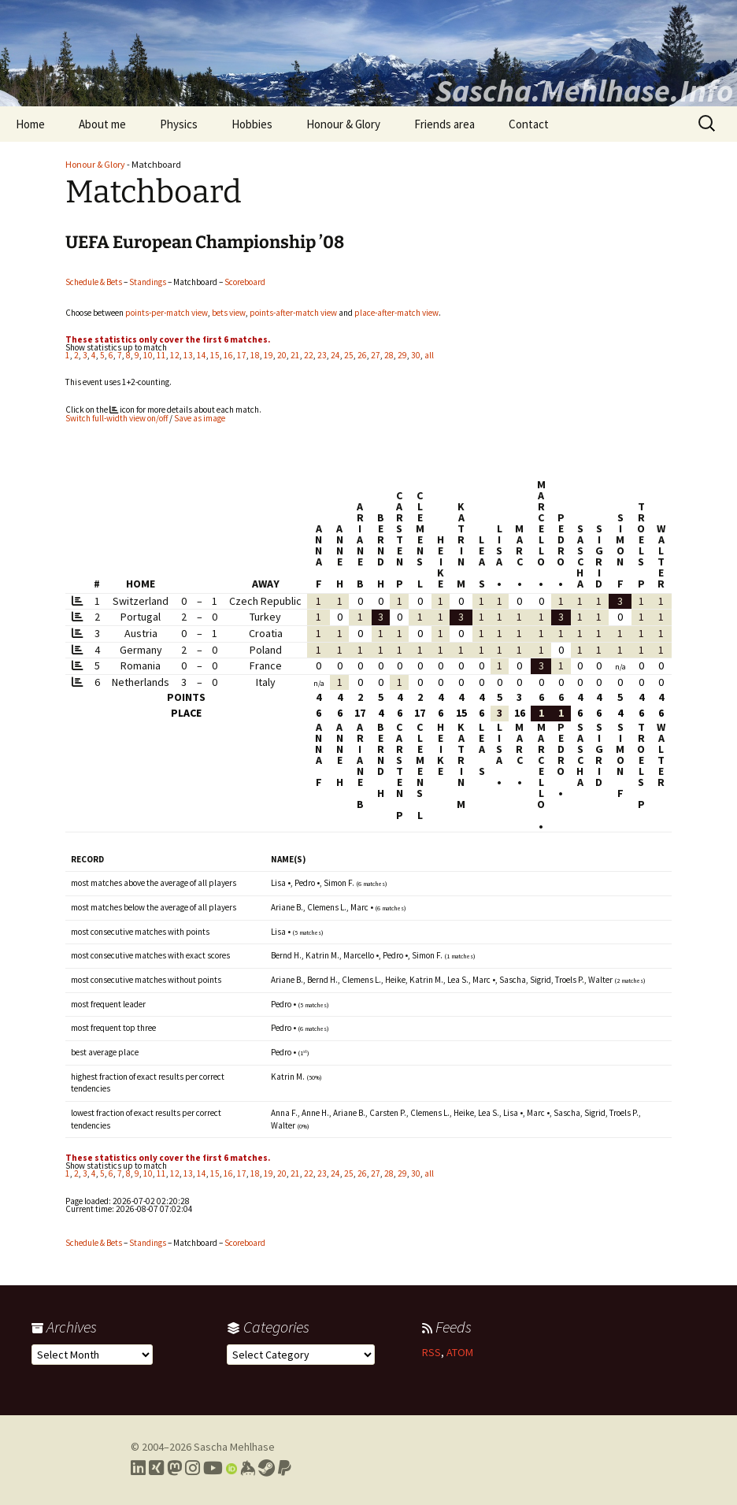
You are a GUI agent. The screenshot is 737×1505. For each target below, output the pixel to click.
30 (415, 355)
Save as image (199, 418)
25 (349, 355)
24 (335, 355)
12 (175, 355)
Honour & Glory (343, 124)
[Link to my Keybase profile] (247, 1468)
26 (362, 355)
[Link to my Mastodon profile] (174, 1468)
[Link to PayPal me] (284, 1468)
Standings (147, 281)
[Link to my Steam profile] (266, 1468)
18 (255, 355)
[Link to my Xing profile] (156, 1468)
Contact (529, 124)
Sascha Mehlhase (234, 1447)
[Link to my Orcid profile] (231, 1468)
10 (148, 355)
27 (375, 355)
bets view (229, 312)
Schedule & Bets (93, 281)
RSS (431, 1352)
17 (241, 355)
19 (268, 355)
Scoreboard (244, 281)
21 (295, 355)
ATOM (459, 1352)
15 (215, 355)
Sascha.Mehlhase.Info (584, 90)
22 (308, 355)
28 (389, 355)
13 (188, 355)
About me (102, 124)
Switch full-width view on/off (116, 418)
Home (30, 124)
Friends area (444, 124)
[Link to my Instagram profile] (192, 1468)
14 (201, 355)
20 (282, 355)
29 (402, 355)
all (429, 355)
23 (322, 355)
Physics (179, 124)
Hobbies (251, 124)
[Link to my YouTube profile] (213, 1468)
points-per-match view (166, 312)
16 (228, 355)
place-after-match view (396, 312)
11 (161, 355)
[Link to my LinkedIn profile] (138, 1468)
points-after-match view (293, 312)
